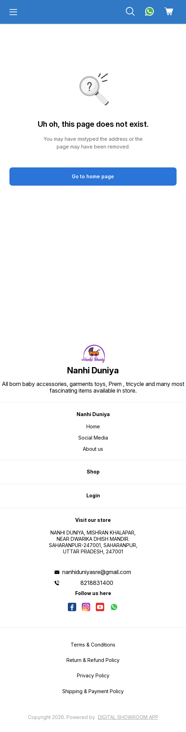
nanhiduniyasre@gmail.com (96, 572)
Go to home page (93, 176)
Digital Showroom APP (128, 717)
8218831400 (96, 583)
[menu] (13, 12)
